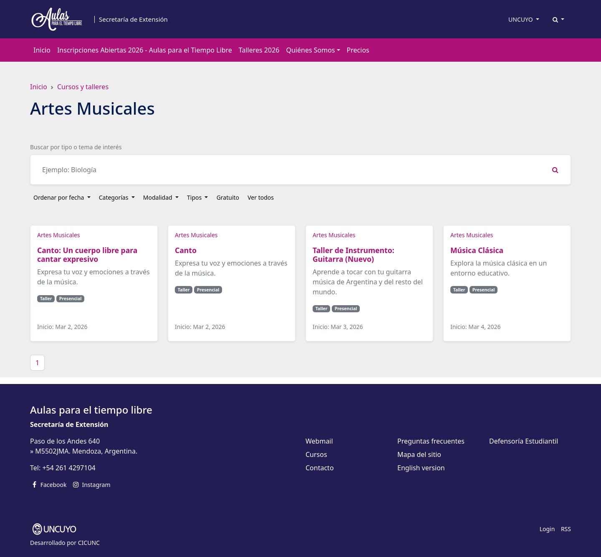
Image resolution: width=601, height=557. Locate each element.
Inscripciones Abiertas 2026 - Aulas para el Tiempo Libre (144, 50)
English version (421, 467)
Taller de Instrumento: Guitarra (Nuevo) (353, 254)
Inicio (42, 50)
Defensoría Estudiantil (523, 441)
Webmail (319, 441)
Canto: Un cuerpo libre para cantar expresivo (87, 254)
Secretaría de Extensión (133, 19)
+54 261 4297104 (68, 467)
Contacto (320, 467)
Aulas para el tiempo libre (91, 409)
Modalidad (158, 197)
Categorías (114, 197)
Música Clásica (476, 250)
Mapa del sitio (419, 454)
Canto (186, 250)
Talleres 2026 (259, 50)
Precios (358, 50)
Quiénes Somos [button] (310, 50)
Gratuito (228, 197)
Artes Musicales (58, 235)
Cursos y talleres (83, 86)
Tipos (195, 197)
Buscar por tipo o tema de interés (75, 147)
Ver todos (260, 197)
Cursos (316, 454)
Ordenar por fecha (59, 197)
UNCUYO (521, 19)
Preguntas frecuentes (431, 441)
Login (547, 529)
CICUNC (89, 543)
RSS (566, 529)
